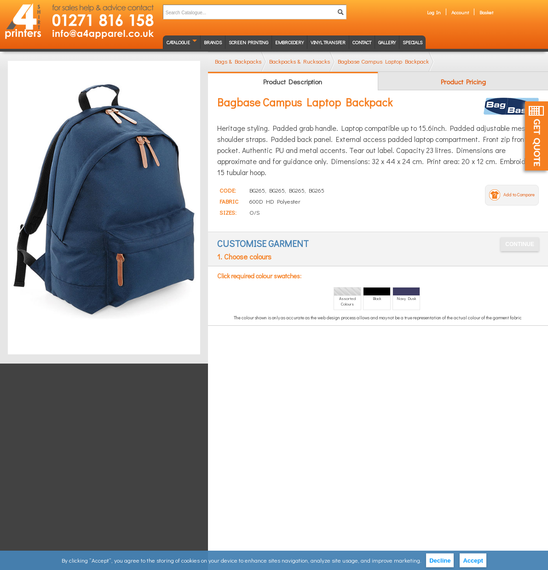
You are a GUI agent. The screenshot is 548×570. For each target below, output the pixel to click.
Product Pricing (463, 81)
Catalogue (178, 42)
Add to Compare (519, 195)
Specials (412, 42)
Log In (434, 12)
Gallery (387, 42)
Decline (439, 560)
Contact (361, 42)
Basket (486, 12)
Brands (213, 42)
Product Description (292, 81)
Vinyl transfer (328, 42)
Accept (473, 560)
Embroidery (289, 42)
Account (460, 12)
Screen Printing (248, 42)
